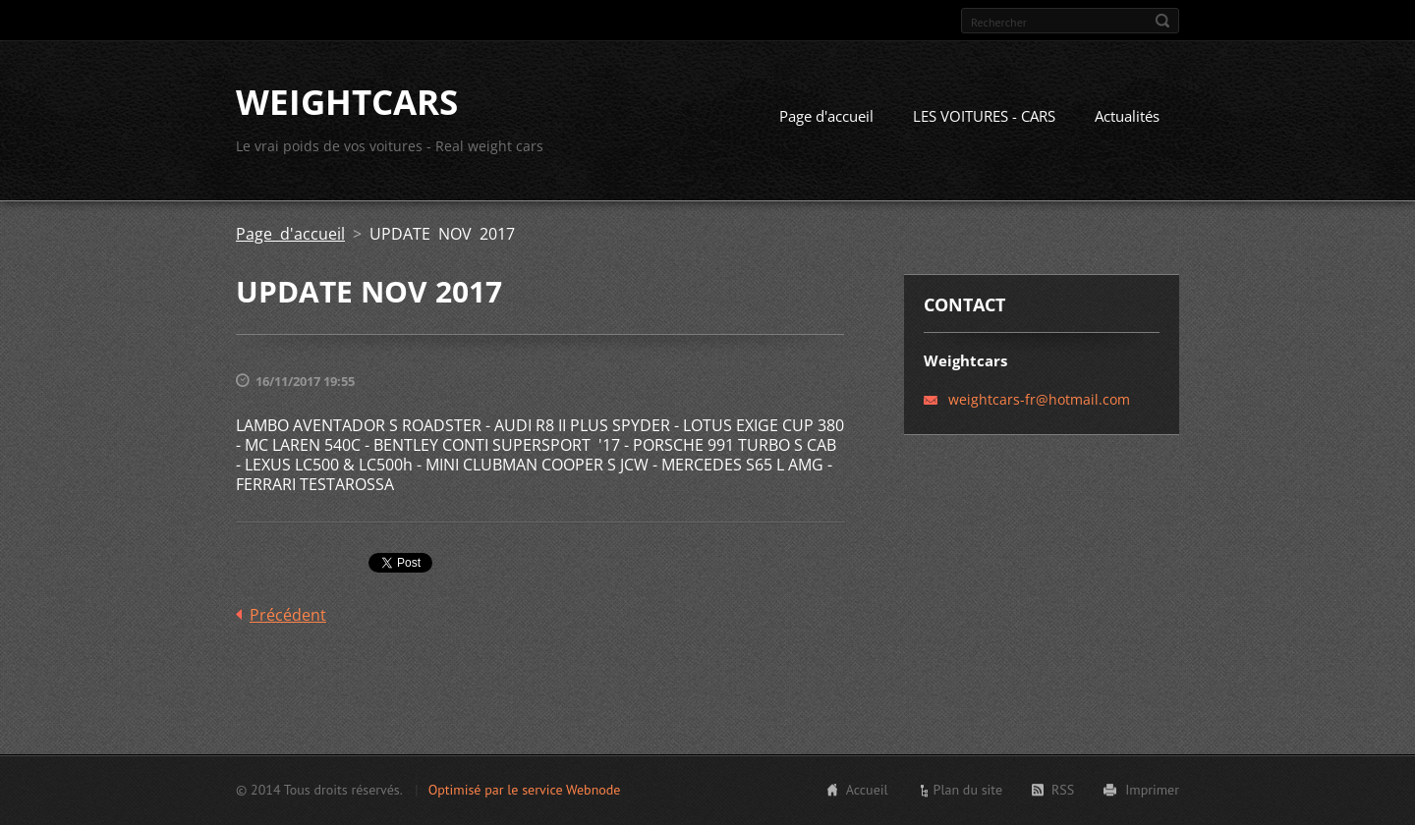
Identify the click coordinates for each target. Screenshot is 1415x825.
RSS (1062, 789)
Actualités (1127, 116)
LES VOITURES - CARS (984, 116)
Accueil (867, 789)
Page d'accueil (826, 116)
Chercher (1162, 20)
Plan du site (968, 789)
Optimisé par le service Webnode (524, 789)
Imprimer (1152, 789)
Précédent (288, 615)
